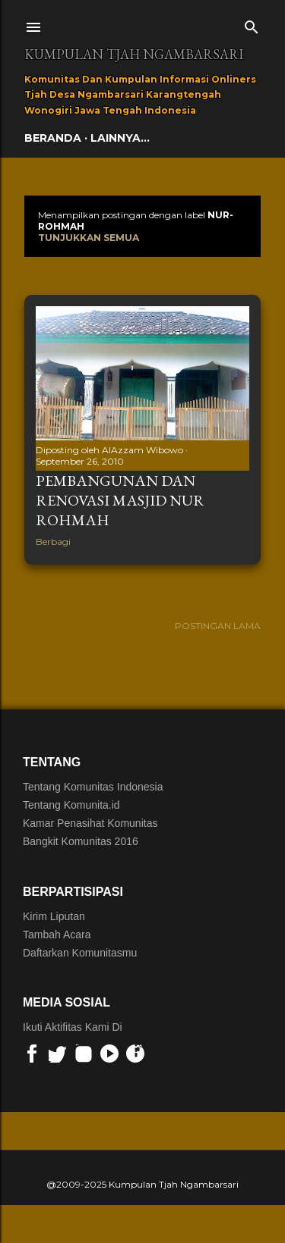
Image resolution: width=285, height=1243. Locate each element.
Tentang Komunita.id (71, 805)
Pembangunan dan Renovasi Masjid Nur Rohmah (120, 500)
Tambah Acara (57, 934)
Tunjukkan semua (88, 237)
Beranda (52, 138)
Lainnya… (120, 138)
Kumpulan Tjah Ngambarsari (133, 54)
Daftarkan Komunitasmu (80, 953)
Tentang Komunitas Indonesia (93, 787)
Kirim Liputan (54, 916)
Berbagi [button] (53, 541)
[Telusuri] (251, 24)
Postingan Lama (218, 625)
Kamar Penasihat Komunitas (90, 823)
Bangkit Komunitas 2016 (80, 841)
